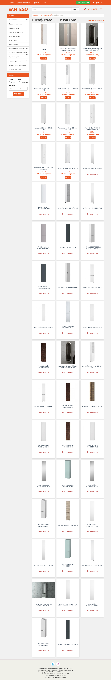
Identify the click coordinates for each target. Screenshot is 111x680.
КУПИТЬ (43, 58)
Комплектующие (18, 36)
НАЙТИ (75, 9)
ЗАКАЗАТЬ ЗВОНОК (83, 2)
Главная (11, 2)
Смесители (18, 20)
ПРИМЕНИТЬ (18, 94)
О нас (44, 2)
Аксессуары (18, 40)
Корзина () (97, 2)
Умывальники (13, 44)
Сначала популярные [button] (96, 20)
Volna (12, 82)
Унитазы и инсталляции (18, 49)
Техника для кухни (18, 69)
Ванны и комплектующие (18, 65)
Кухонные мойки (18, 28)
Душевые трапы (14, 57)
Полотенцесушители (16, 32)
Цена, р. (12, 85)
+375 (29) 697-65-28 (94, 9)
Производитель (15, 79)
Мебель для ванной (18, 61)
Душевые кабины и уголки (18, 53)
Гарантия (36, 2)
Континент (23, 82)
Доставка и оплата (23, 2)
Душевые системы (15, 24)
